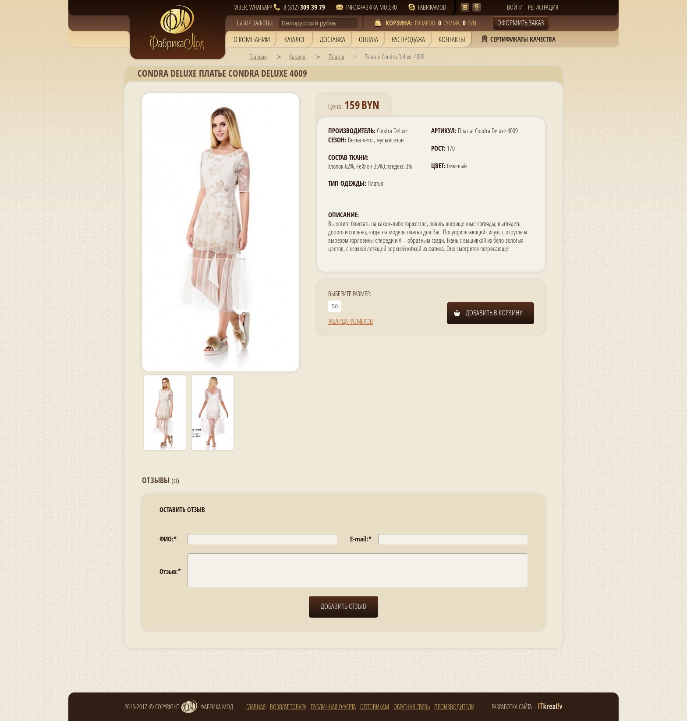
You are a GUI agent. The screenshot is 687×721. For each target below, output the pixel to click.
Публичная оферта (333, 705)
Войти (515, 7)
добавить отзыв (343, 606)
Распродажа (408, 39)
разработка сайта (512, 706)
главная (256, 705)
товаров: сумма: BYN (430, 22)
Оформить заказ (520, 23)
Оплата (368, 39)
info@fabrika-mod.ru (371, 7)
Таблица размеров (350, 321)
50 (335, 306)
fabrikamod (432, 7)
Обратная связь (411, 705)
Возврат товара (288, 705)
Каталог (294, 39)
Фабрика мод (207, 706)
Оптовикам (374, 705)
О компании (252, 39)
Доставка (332, 39)
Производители (454, 705)
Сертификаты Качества (523, 39)
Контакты (452, 39)
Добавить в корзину (494, 312)
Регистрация (543, 7)
